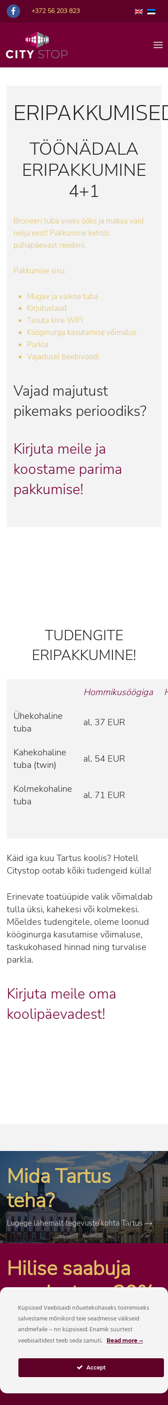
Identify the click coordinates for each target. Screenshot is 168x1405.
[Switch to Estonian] (151, 11)
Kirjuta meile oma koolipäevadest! (61, 1004)
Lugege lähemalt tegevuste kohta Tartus (74, 1223)
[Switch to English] (139, 11)
